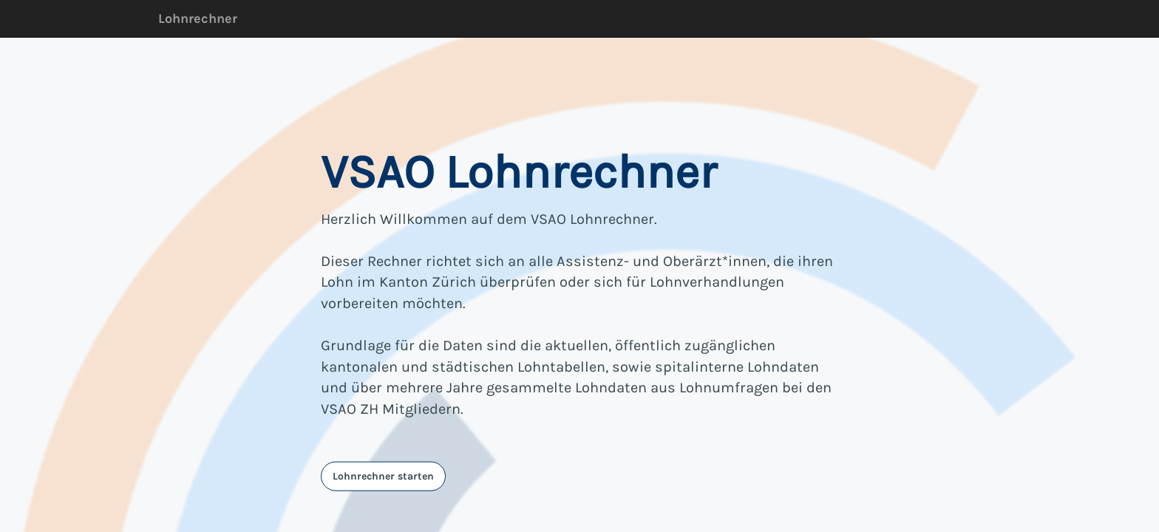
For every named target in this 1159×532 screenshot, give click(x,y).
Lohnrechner (197, 18)
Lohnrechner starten (383, 475)
